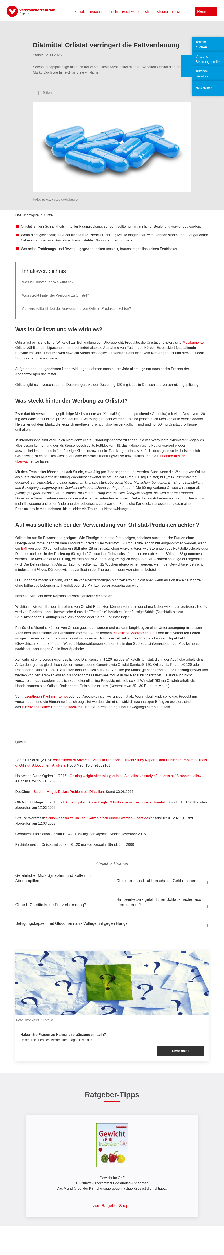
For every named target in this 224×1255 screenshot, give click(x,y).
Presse (177, 11)
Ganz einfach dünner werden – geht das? (99, 818)
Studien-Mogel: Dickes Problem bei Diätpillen (68, 792)
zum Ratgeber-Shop (110, 1205)
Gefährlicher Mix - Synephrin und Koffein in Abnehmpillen (53, 878)
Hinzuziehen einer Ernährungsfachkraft (52, 707)
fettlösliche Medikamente (132, 633)
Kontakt (80, 11)
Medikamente (193, 342)
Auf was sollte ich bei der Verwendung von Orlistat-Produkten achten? (76, 308)
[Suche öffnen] (189, 11)
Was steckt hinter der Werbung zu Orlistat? (55, 295)
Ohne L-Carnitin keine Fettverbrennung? (50, 905)
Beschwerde (131, 11)
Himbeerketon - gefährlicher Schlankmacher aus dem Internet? (159, 902)
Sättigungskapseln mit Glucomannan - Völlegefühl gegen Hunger (72, 923)
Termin (113, 11)
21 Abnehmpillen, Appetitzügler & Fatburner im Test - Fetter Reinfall (113, 802)
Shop (148, 11)
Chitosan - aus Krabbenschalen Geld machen (156, 881)
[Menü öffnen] (206, 11)
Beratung (97, 11)
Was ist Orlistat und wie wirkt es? (48, 282)
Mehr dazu (180, 1051)
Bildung (162, 11)
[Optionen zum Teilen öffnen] (44, 92)
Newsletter (203, 88)
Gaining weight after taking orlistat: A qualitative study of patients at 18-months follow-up (138, 776)
